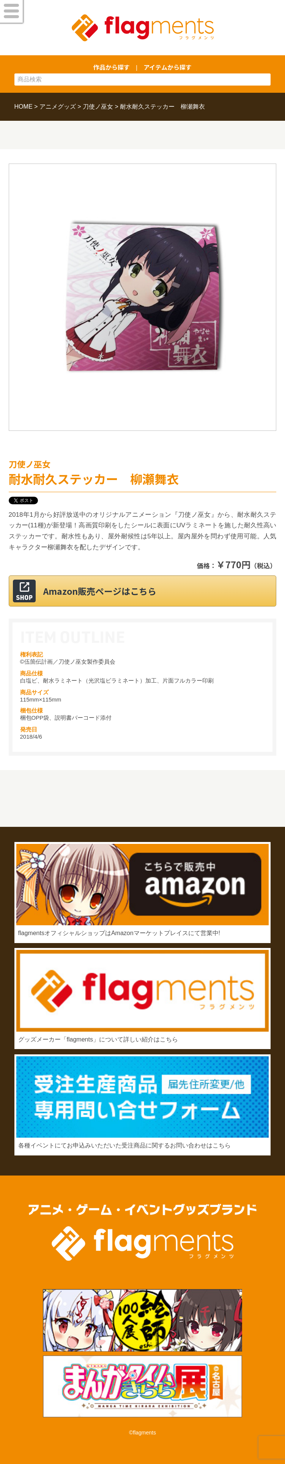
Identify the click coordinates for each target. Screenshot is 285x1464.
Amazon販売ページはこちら (99, 591)
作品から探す (111, 67)
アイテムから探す (167, 67)
